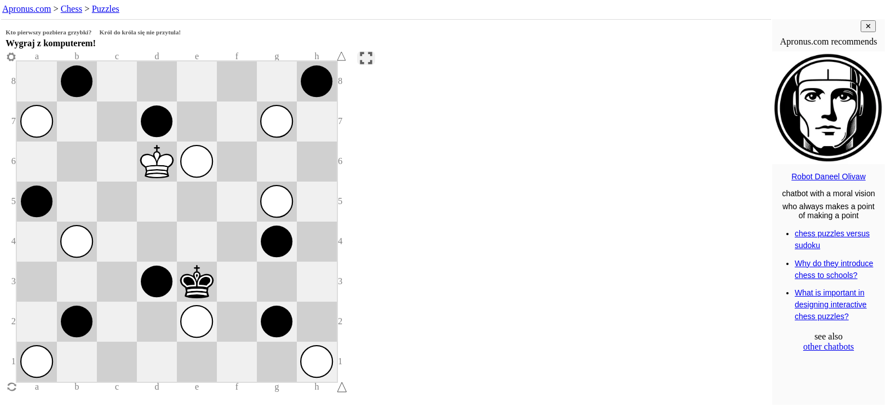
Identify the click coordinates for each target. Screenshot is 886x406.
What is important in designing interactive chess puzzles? (831, 304)
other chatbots (828, 346)
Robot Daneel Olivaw (828, 176)
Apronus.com (26, 9)
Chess (71, 9)
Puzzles (105, 9)
